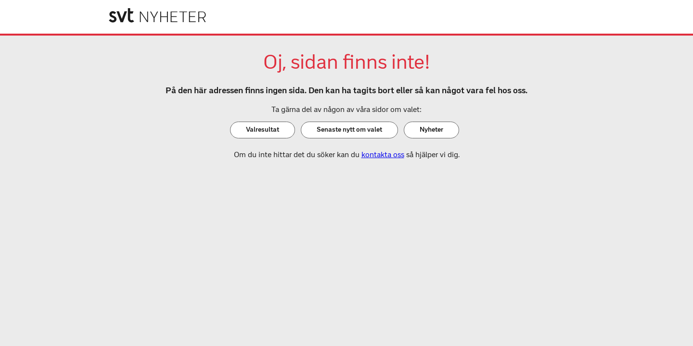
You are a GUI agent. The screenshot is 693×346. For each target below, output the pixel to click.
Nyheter (431, 129)
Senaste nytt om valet (349, 129)
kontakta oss (382, 154)
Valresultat (262, 129)
